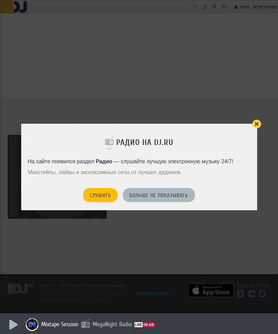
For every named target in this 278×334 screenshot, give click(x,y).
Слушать (100, 195)
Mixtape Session (59, 324)
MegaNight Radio (112, 324)
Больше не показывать (158, 195)
